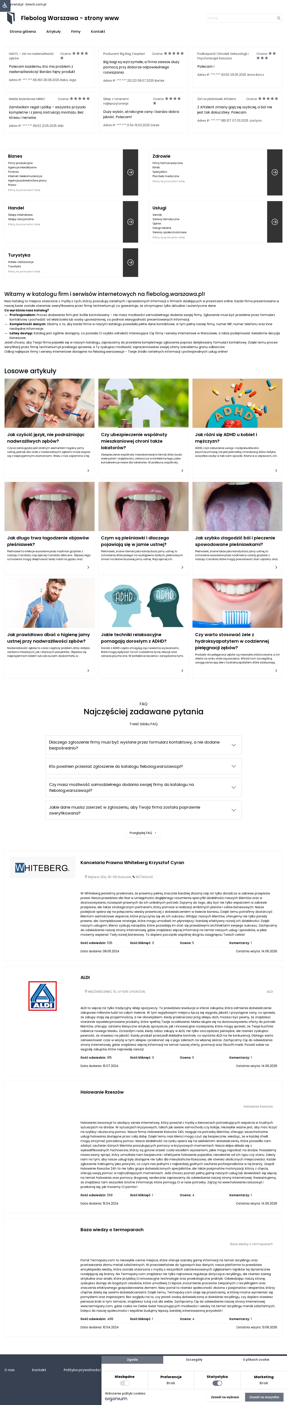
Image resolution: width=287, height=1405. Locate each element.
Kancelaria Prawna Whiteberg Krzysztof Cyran (132, 863)
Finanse (13, 172)
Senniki (157, 215)
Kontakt (98, 31)
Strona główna (23, 31)
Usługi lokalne (162, 228)
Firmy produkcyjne (20, 163)
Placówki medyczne (166, 176)
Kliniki (156, 167)
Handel (16, 208)
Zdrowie (161, 156)
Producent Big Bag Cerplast (124, 54)
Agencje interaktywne (22, 167)
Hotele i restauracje (20, 262)
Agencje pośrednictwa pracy (27, 180)
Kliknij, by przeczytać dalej (24, 190)
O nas (9, 1369)
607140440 (144, 877)
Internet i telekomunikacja (25, 176)
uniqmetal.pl (13, 4)
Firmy (76, 31)
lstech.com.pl (36, 4)
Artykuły (53, 31)
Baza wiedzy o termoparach (112, 1230)
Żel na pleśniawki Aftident (216, 99)
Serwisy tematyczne (166, 219)
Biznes (15, 156)
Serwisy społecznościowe (169, 232)
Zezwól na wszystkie (264, 1397)
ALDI (85, 977)
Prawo (12, 185)
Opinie (157, 223)
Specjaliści (160, 172)
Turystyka (19, 255)
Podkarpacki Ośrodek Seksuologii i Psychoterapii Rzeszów (223, 56)
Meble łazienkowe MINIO (27, 99)
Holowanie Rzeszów (102, 1092)
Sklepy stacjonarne (21, 219)
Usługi (159, 208)
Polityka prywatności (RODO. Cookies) (98, 1369)
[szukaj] (244, 18)
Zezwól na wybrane (225, 1397)
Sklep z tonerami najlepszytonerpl (116, 101)
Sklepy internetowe (20, 215)
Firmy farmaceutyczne (168, 163)
